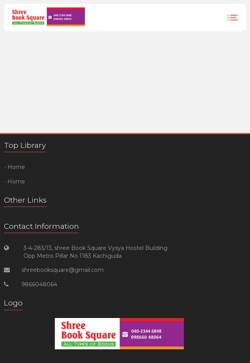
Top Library (25, 145)
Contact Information (41, 226)
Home (16, 167)
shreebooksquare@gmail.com (63, 269)
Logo (13, 302)
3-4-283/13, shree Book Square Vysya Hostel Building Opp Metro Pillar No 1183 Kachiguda (95, 251)
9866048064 (39, 284)
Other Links (25, 200)
